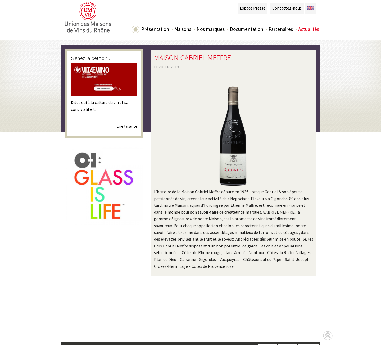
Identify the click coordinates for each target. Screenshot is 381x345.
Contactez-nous (287, 8)
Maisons (182, 29)
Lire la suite (126, 126)
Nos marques (211, 29)
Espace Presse (252, 8)
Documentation (246, 29)
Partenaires (281, 29)
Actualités (308, 29)
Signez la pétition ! (90, 58)
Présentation (155, 29)
